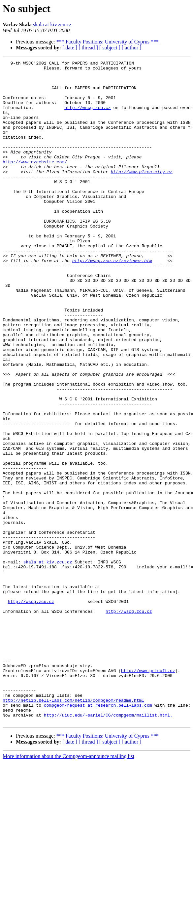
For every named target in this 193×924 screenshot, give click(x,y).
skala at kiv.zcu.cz (52, 24)
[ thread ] (88, 47)
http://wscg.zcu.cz (87, 117)
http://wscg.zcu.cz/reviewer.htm (112, 301)
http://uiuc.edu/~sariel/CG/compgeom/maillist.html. (108, 846)
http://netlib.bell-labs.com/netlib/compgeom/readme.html (73, 828)
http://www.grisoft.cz (148, 793)
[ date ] (69, 47)
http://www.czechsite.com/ (35, 182)
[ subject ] (109, 47)
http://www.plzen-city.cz (142, 194)
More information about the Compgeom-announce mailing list (68, 888)
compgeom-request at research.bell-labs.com (98, 834)
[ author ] (132, 47)
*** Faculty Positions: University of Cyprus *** (107, 41)
